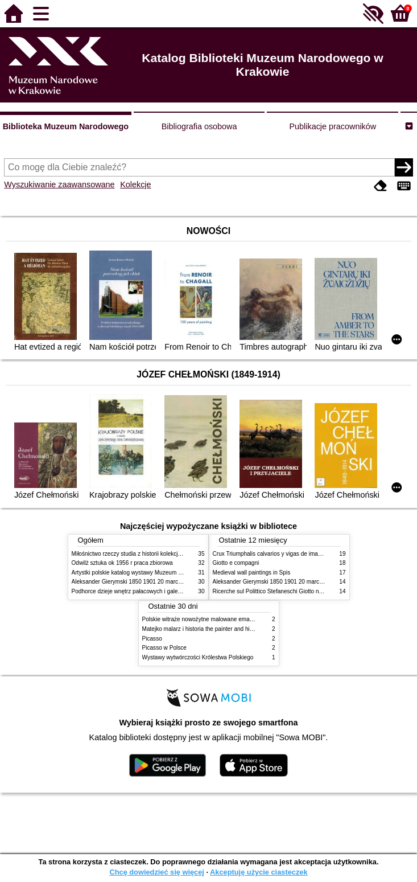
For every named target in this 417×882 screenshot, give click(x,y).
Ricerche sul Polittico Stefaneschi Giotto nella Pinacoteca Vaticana (297, 591)
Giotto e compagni (236, 563)
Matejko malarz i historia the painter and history (202, 629)
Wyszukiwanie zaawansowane (59, 184)
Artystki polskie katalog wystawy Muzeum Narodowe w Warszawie (156, 572)
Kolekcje (135, 184)
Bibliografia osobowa (199, 126)
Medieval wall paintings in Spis (252, 572)
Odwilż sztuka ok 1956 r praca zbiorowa (122, 563)
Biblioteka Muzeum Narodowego (66, 126)
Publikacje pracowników (332, 126)
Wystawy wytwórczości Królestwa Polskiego (198, 657)
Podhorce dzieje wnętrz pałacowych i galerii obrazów (139, 591)
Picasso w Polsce (164, 648)
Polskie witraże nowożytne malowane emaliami (202, 619)
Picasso (152, 638)
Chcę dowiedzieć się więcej (156, 872)
